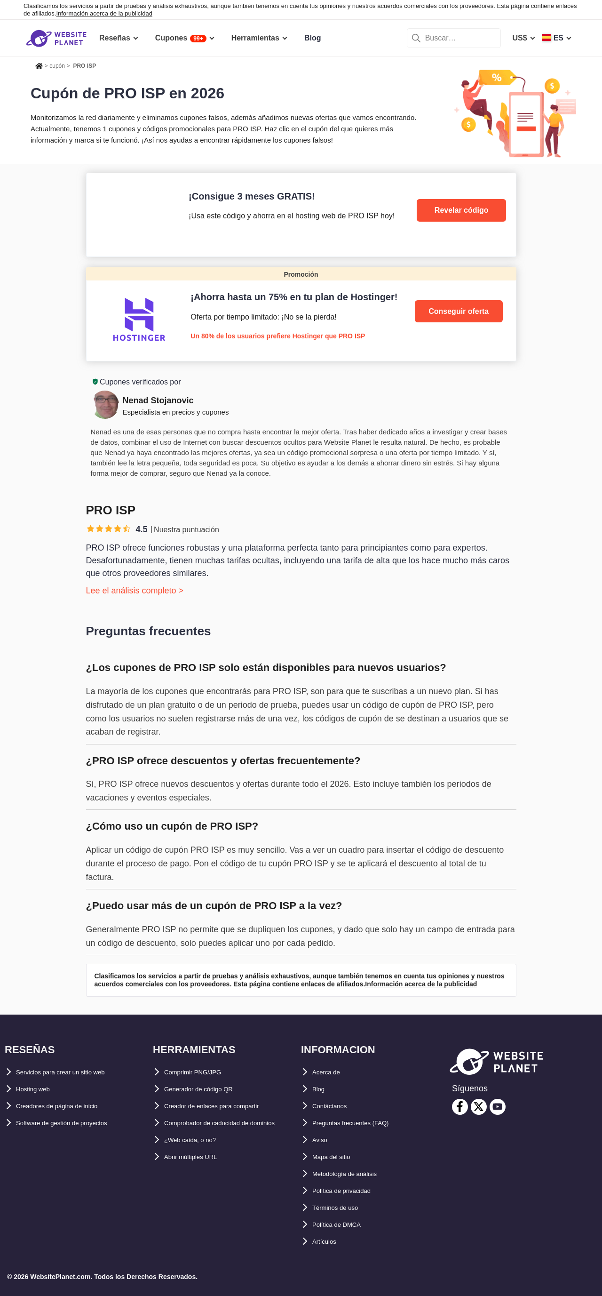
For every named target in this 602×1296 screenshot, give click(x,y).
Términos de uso (342, 1208)
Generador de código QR (208, 1089)
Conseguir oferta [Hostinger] (458, 311)
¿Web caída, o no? (197, 1157)
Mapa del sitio (337, 1157)
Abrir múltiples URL (199, 1174)
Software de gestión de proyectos (76, 1123)
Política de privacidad (351, 1191)
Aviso (322, 1140)
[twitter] (479, 1107)
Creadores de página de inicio (69, 1106)
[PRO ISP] (301, 214)
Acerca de (330, 1072)
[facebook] (460, 1107)
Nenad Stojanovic (158, 400)
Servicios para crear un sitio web (75, 1072)
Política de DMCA (343, 1225)
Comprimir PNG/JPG (201, 1072)
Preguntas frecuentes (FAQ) (362, 1123)
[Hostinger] (301, 314)
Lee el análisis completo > (135, 590)
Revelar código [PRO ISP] (462, 210)
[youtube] (498, 1107)
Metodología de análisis (354, 1174)
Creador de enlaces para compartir (226, 1106)
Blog (320, 1089)
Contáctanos (335, 1106)
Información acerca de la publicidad (104, 13)
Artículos (328, 1242)
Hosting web (38, 1089)
